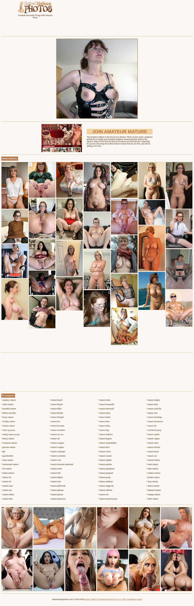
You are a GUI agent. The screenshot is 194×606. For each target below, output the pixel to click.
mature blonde (56, 413)
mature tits (151, 426)
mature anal (7, 486)
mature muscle (105, 456)
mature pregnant (105, 473)
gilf (3, 452)
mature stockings (154, 417)
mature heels (104, 400)
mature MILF (104, 447)
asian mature (7, 404)
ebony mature (7, 439)
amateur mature (8, 400)
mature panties (105, 464)
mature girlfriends (58, 486)
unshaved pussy (153, 430)
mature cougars (57, 443)
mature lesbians (105, 434)
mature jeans (104, 413)
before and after (8, 413)
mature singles (153, 400)
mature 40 (6, 481)
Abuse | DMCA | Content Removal (99, 599)
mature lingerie (105, 439)
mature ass (6, 490)
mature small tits (153, 409)
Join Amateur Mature (119, 131)
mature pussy (104, 477)
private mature (153, 477)
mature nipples (105, 460)
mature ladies (104, 417)
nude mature (152, 464)
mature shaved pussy (107, 499)
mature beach (56, 400)
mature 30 (6, 477)
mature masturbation (107, 443)
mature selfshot (105, 490)
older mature (152, 469)
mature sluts (152, 404)
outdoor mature (153, 473)
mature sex (103, 494)
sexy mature (152, 481)
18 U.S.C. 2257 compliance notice (128, 599)
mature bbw (7, 499)
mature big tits (56, 404)
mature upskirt (153, 434)
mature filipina (56, 477)
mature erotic (56, 469)
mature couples (57, 447)
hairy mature (7, 460)
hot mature (6, 469)
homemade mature (9, 464)
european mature (9, 443)
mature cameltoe (57, 430)
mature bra (55, 421)
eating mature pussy (10, 434)
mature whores (153, 447)
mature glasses (57, 490)
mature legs (103, 430)
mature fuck (55, 481)
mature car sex (56, 434)
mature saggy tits (106, 486)
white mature (152, 499)
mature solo (151, 413)
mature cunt (55, 460)
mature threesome (154, 421)
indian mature (7, 473)
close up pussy (8, 430)
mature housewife (106, 404)
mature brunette (57, 426)
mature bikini (56, 409)
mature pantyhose (106, 469)
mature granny (56, 494)
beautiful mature (8, 409)
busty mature (7, 417)
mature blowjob (57, 417)
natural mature (153, 460)
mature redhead (105, 481)
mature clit (55, 439)
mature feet (55, 473)
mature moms (104, 452)
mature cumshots (57, 456)
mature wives (152, 452)
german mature (8, 447)
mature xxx (151, 456)
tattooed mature (153, 490)
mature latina (104, 426)
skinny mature (152, 486)
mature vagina (153, 439)
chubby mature (8, 421)
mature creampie (57, 452)
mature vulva (152, 443)
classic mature (8, 426)
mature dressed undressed (61, 464)
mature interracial (106, 409)
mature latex (104, 421)
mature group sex (58, 499)
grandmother (7, 456)
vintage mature (153, 494)
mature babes (7, 494)
